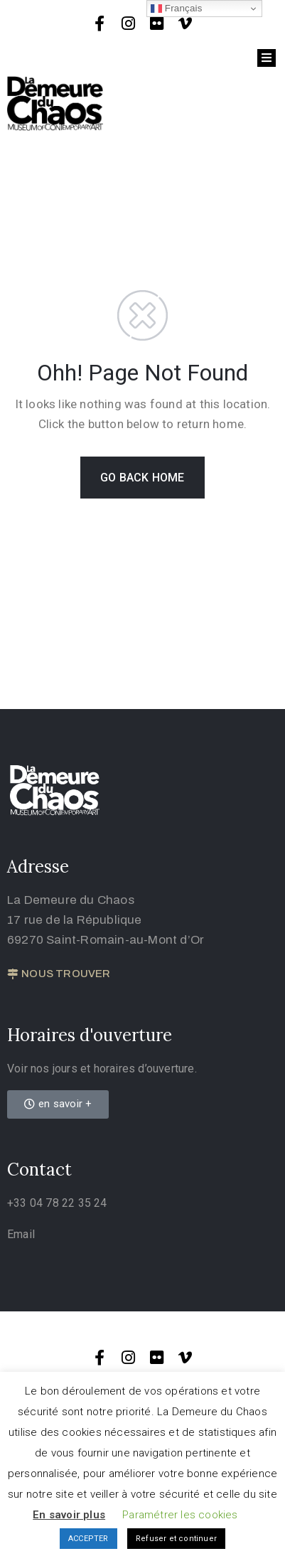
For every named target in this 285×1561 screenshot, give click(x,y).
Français (177, 8)
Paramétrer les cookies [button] (179, 1514)
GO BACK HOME (142, 477)
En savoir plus (69, 1514)
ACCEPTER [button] (88, 1538)
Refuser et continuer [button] (176, 1538)
